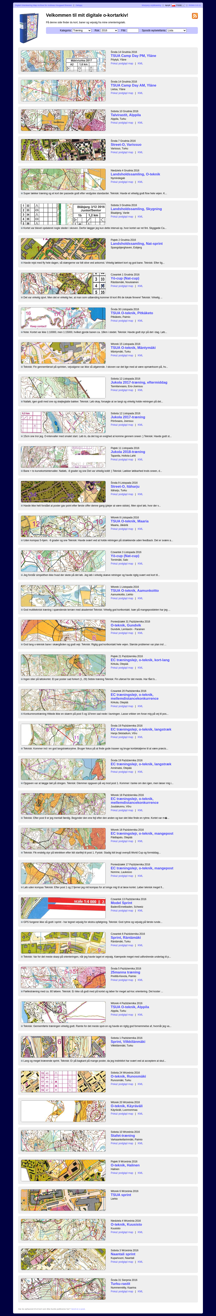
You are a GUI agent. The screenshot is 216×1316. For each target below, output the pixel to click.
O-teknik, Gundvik (126, 625)
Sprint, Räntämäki (126, 938)
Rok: (97, 30)
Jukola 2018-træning (128, 452)
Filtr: (123, 30)
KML (140, 63)
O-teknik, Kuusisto (126, 1224)
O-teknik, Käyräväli (127, 1106)
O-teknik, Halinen (125, 1165)
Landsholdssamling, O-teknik (135, 174)
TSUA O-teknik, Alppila (130, 1007)
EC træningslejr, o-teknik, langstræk (141, 729)
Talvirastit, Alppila (126, 115)
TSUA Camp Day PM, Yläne (133, 56)
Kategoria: (66, 30)
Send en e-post (78, 1309)
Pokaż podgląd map (122, 63)
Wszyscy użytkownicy (151, 5)
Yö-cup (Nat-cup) (125, 278)
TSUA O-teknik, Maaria (129, 521)
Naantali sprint (123, 1254)
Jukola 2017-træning (128, 417)
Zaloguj (79, 5)
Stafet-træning (123, 1136)
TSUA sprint (121, 1195)
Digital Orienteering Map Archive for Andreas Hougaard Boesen (43, 5)
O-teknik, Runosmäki (128, 1076)
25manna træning (125, 972)
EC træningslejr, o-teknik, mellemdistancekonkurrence (135, 697)
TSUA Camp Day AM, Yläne (133, 85)
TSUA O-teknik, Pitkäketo (132, 313)
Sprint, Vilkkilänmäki (128, 1042)
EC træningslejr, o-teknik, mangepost (142, 833)
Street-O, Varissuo (126, 145)
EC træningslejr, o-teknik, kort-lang (140, 660)
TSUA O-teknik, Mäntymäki (133, 348)
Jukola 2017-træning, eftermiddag (139, 382)
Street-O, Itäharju (125, 487)
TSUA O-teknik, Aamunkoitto (135, 591)
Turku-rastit (120, 1284)
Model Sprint (121, 903)
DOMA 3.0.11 (195, 5)
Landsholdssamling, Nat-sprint (137, 244)
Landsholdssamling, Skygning (136, 209)
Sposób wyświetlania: (154, 30)
